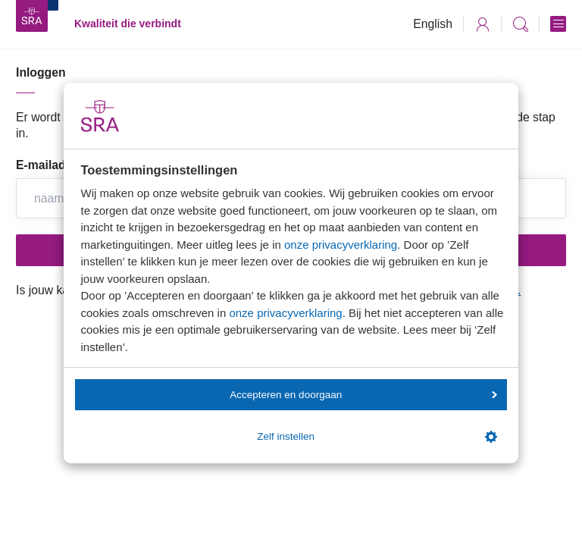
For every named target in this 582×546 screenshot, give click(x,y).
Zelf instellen (376, 437)
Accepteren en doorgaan (363, 394)
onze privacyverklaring (340, 244)
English (432, 23)
